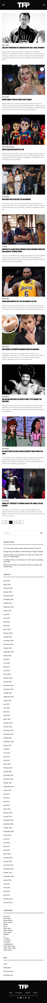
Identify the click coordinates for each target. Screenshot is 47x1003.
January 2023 (7, 726)
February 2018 (7, 899)
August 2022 (7, 745)
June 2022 (6, 753)
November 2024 (8, 644)
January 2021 (7, 816)
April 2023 (6, 715)
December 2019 (8, 865)
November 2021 (8, 779)
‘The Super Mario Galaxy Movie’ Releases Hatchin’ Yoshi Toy (22, 548)
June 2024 (6, 663)
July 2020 (6, 839)
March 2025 (7, 629)
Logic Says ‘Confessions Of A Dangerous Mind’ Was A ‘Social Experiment (23, 48)
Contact (27, 992)
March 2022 (7, 764)
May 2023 (6, 711)
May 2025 (6, 622)
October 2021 (7, 783)
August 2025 (7, 610)
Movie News (5, 97)
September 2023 (8, 697)
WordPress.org (8, 975)
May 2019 (6, 891)
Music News (5, 45)
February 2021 (7, 813)
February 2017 (7, 902)
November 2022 (8, 734)
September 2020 (8, 831)
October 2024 (7, 648)
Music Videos (7, 932)
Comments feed (8, 971)
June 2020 (6, 842)
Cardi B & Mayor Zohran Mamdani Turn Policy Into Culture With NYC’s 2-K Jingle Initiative (22, 555)
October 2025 (7, 603)
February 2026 (7, 588)
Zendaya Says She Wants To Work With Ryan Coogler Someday (23, 551)
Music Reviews (8, 930)
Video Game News (9, 946)
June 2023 (6, 708)
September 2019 (8, 876)
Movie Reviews (8, 920)
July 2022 (6, 749)
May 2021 (6, 801)
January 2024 (7, 682)
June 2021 (6, 798)
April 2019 (6, 895)
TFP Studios (18, 992)
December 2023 (8, 685)
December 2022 (8, 730)
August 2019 (7, 880)
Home (10, 992)
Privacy (35, 992)
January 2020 (7, 861)
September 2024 (8, 652)
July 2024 (6, 659)
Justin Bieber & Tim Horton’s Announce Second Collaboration (20, 349)
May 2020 (6, 846)
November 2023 (8, 689)
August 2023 (7, 700)
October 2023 (7, 693)
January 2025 (7, 637)
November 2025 (8, 599)
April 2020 (6, 850)
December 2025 (8, 595)
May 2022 (6, 756)
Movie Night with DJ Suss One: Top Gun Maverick (16, 199)
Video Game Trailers (8, 147)
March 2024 (7, 674)
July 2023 (6, 704)
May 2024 (6, 667)
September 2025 (8, 607)
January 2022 (7, 771)
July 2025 (6, 614)
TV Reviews (7, 940)
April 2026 (6, 581)
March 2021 (7, 809)
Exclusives (5, 196)
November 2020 (8, 824)
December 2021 (8, 775)
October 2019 (7, 872)
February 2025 (7, 633)
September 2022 (8, 741)
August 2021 (7, 790)
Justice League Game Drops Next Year (13, 150)
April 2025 (6, 625)
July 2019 (6, 884)
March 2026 (7, 584)
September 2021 (8, 786)
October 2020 (7, 827)
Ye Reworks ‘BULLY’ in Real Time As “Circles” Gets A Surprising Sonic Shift (23, 560)
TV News (4, 246)
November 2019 (8, 869)
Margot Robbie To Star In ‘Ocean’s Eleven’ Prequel (17, 100)
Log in (5, 964)
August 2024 (7, 655)
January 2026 (7, 592)
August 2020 (7, 835)
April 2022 (6, 760)
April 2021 (6, 805)
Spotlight (6, 934)
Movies (5, 924)
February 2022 (7, 768)
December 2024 (8, 640)
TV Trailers (6, 942)
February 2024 (7, 678)
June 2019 (6, 887)
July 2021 (6, 794)
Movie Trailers (7, 922)
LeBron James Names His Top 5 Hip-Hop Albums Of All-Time (19, 301)
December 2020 (8, 820)
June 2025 (6, 618)
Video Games (7, 950)
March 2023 (7, 719)
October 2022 (7, 738)
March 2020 (7, 854)
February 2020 (7, 857)
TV (4, 936)
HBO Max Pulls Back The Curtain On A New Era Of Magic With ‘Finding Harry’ (22, 565)
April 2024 (6, 670)
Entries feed (7, 967)
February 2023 (7, 723)
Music (5, 926)
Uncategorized (7, 944)
